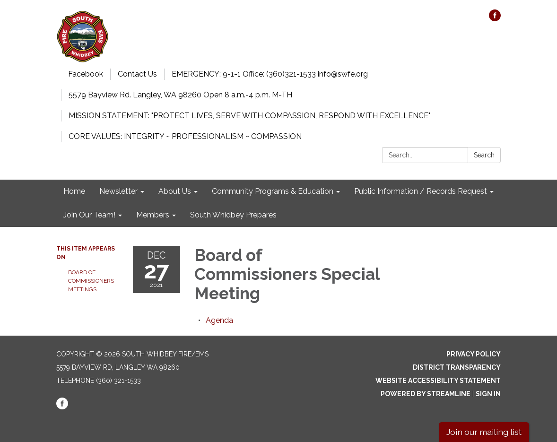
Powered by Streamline (425, 394)
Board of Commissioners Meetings (91, 281)
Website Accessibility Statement (438, 380)
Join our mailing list (484, 432)
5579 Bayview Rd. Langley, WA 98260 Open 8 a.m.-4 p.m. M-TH (180, 94)
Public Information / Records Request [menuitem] (420, 191)
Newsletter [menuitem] (118, 191)
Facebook (85, 73)
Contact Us (137, 73)
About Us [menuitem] (174, 191)
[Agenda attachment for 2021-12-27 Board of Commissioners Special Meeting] (219, 320)
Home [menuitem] (74, 191)
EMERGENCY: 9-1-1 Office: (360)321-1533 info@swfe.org (270, 73)
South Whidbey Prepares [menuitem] (233, 214)
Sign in (488, 394)
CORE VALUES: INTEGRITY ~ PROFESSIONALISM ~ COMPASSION (185, 136)
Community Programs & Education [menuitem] (272, 191)
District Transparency (457, 367)
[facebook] (495, 18)
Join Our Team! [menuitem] (89, 214)
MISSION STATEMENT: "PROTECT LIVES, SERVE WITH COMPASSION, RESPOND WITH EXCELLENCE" (249, 115)
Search (484, 155)
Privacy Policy (473, 354)
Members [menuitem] (152, 214)
